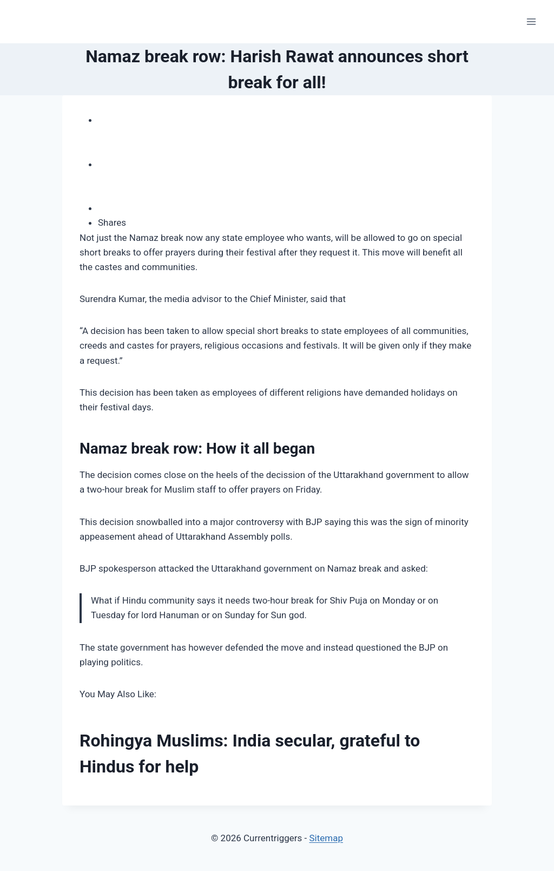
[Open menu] (531, 21)
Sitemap (326, 838)
